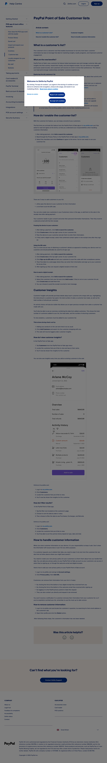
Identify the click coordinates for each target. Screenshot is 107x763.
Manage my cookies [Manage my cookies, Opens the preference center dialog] (32, 94)
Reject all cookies (57, 95)
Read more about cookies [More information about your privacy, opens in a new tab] (49, 89)
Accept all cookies (57, 101)
